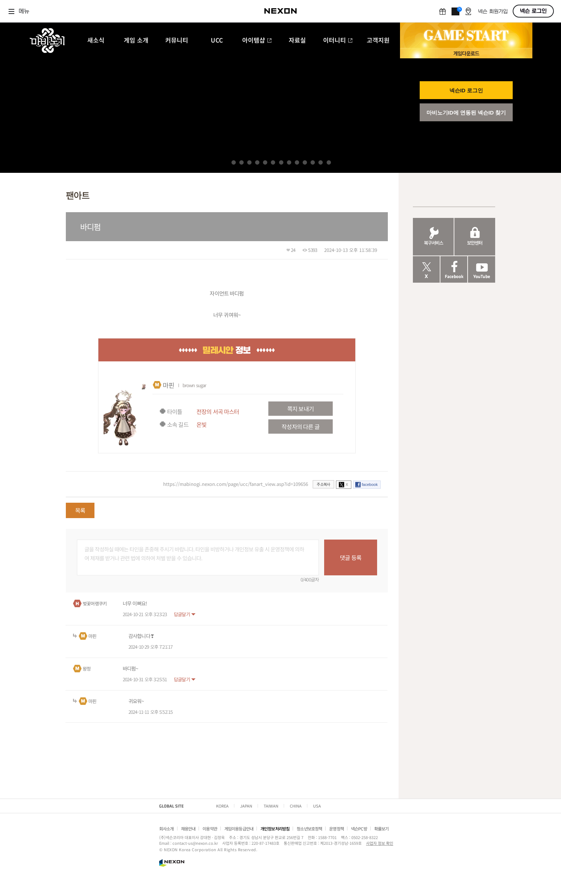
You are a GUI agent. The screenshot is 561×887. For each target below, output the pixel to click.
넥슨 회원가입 (493, 12)
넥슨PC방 (359, 828)
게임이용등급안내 (238, 828)
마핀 (168, 385)
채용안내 (188, 828)
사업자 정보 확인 (379, 843)
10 (305, 162)
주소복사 (323, 484)
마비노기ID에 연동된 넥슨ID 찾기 (466, 112)
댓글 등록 (350, 557)
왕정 (87, 668)
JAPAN (246, 806)
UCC (217, 40)
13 (329, 162)
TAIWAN (271, 806)
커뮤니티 (176, 40)
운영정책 (336, 828)
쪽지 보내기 (300, 408)
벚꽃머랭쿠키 (95, 603)
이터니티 (338, 40)
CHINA (296, 806)
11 (313, 162)
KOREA (222, 806)
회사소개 (166, 828)
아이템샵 (257, 40)
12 (320, 162)
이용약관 (210, 828)
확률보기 (381, 828)
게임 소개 (136, 40)
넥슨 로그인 (533, 11)
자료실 (297, 40)
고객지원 (378, 40)
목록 (80, 510)
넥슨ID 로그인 (466, 90)
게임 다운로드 (466, 53)
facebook (370, 484)
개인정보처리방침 (274, 828)
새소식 (95, 40)
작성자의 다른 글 (300, 426)
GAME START (466, 35)
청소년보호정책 (309, 828)
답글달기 (182, 614)
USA (317, 806)
